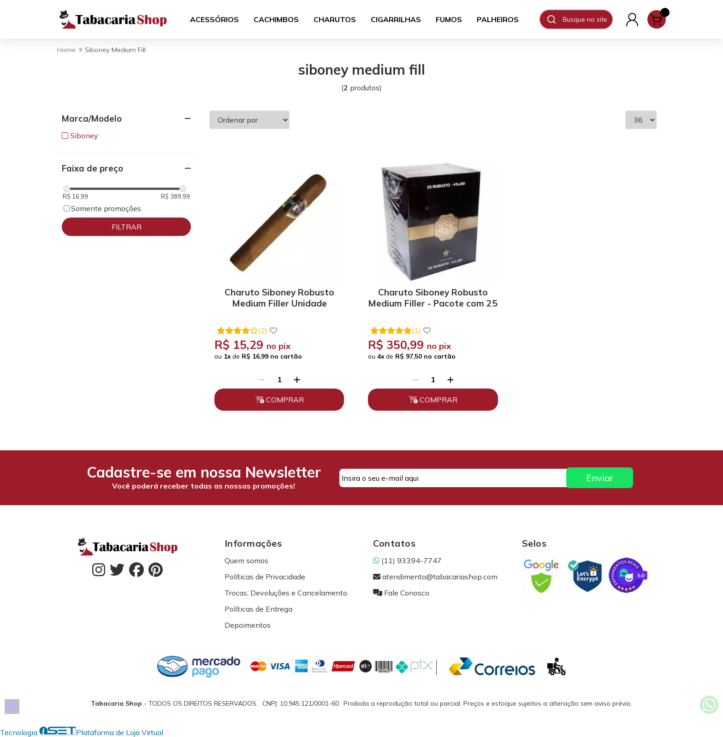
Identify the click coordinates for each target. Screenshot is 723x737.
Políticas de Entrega (258, 608)
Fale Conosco (401, 592)
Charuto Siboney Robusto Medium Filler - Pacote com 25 (433, 298)
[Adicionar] (297, 379)
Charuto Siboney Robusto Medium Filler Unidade (279, 298)
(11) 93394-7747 (407, 560)
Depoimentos (248, 625)
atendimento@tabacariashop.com (435, 576)
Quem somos (246, 560)
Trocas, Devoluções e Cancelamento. (287, 592)
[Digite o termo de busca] (587, 19)
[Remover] (262, 379)
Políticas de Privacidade (265, 576)
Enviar (599, 477)
